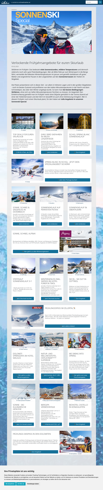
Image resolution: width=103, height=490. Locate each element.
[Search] (92, 2)
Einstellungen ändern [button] (33, 483)
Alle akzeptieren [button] (10, 483)
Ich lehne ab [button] (21, 483)
